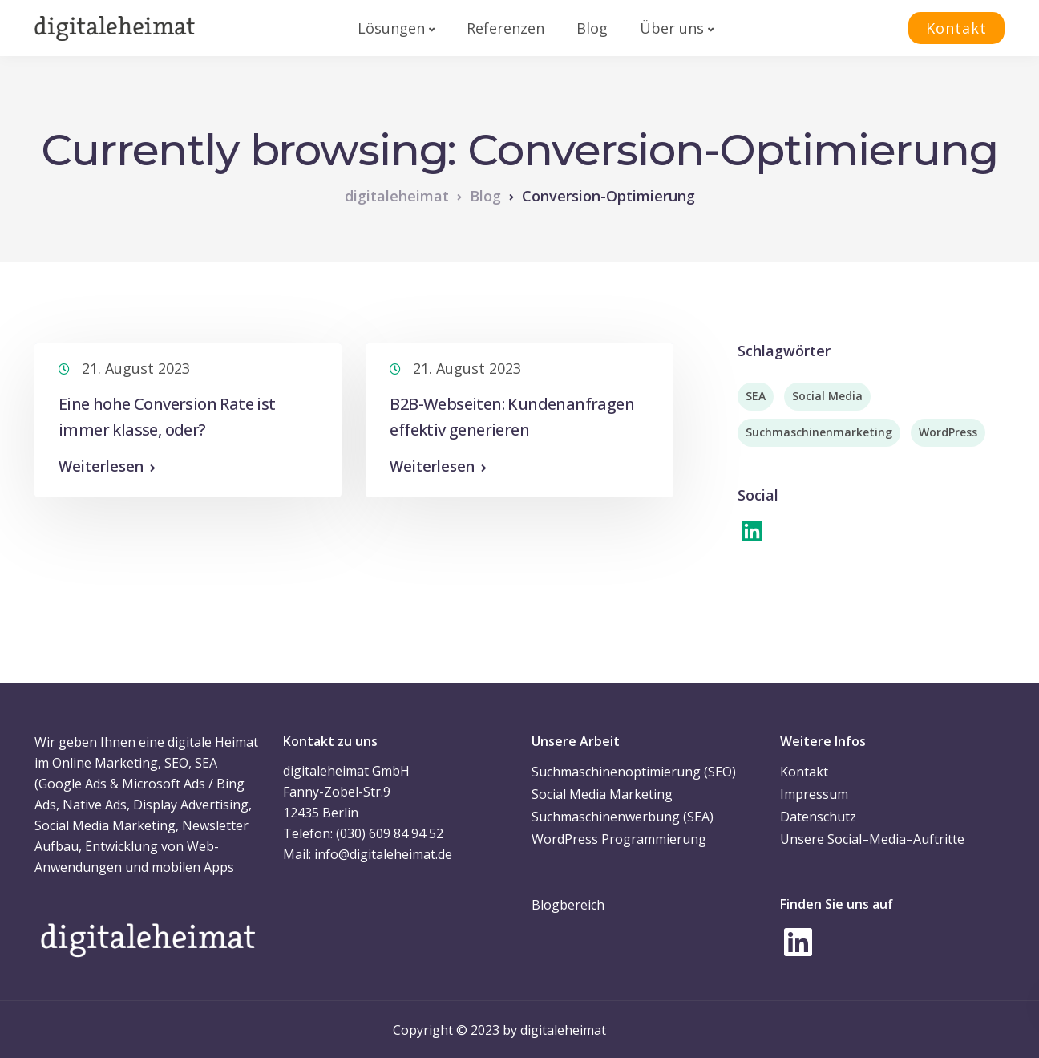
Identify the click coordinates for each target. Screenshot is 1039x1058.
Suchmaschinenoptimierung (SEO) (634, 771)
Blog (592, 28)
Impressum (814, 794)
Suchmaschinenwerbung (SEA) (623, 816)
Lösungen (391, 28)
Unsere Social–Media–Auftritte (872, 839)
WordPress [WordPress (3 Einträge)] (948, 432)
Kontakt (956, 28)
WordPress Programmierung (619, 839)
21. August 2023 (136, 368)
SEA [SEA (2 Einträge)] (756, 395)
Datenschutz (818, 816)
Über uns (672, 28)
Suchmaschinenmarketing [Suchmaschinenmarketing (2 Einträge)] (819, 432)
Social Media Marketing (602, 794)
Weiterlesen (101, 466)
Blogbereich (568, 905)
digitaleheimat (563, 1030)
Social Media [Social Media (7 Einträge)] (827, 395)
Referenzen (505, 28)
